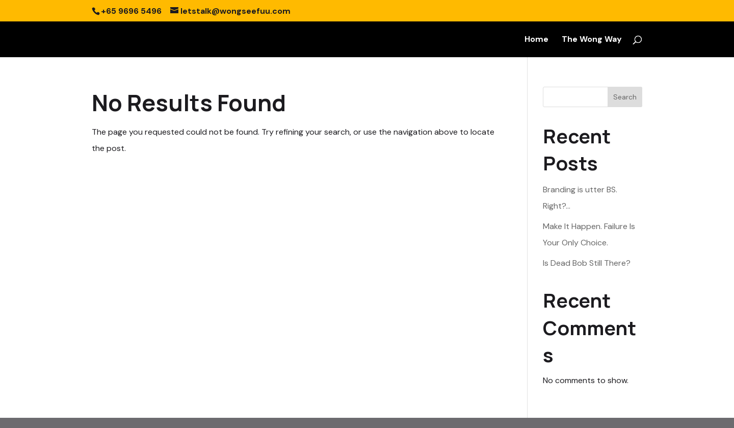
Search (625, 97)
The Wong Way (592, 40)
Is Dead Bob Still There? (587, 263)
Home (536, 40)
